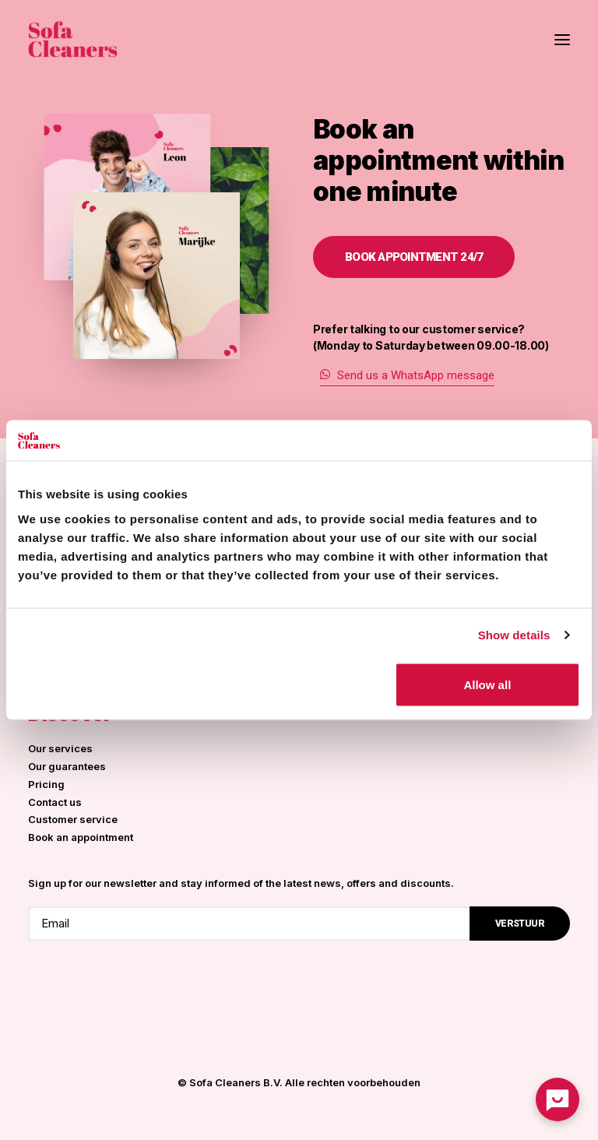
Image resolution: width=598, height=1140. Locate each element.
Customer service (73, 819)
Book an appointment (80, 837)
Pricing (46, 784)
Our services (60, 748)
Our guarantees (67, 766)
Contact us (55, 802)
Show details (514, 635)
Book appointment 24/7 (414, 257)
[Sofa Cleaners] (73, 39)
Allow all (487, 684)
